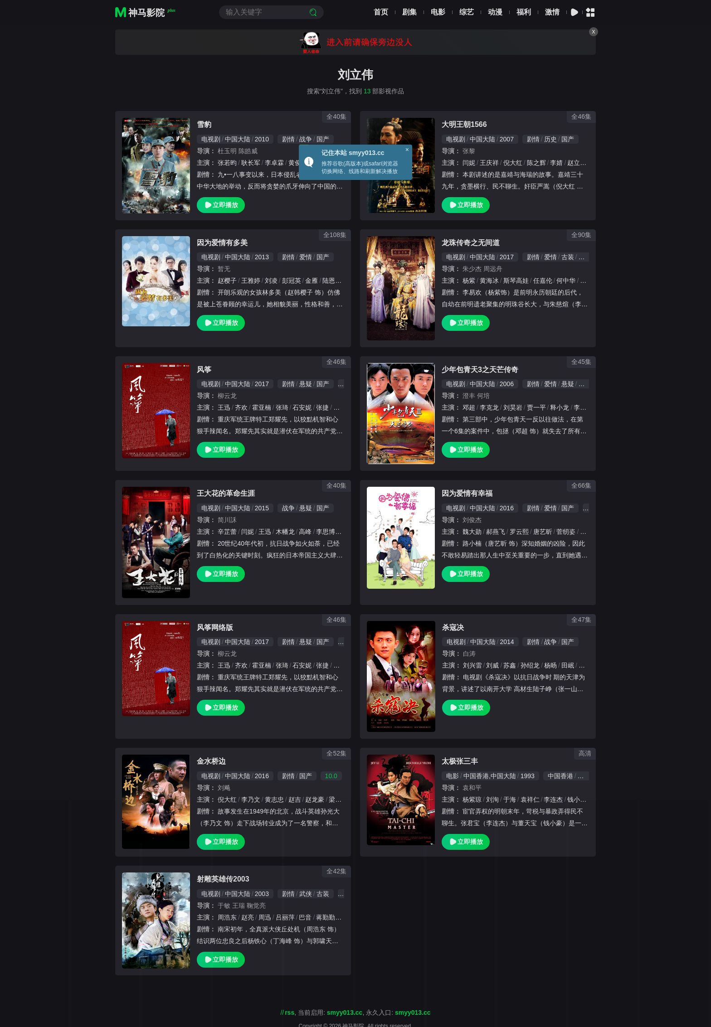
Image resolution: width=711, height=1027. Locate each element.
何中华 (565, 280)
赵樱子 (227, 280)
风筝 (204, 369)
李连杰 (553, 799)
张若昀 (227, 162)
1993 (528, 776)
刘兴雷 (472, 665)
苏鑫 (509, 665)
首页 (381, 12)
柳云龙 (227, 395)
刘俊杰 (472, 519)
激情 (552, 12)
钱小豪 (576, 799)
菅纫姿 (565, 531)
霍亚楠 (261, 407)
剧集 (409, 12)
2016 (507, 508)
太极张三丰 (460, 761)
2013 (262, 257)
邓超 (469, 407)
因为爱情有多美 (222, 243)
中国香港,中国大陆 (489, 776)
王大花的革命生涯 (226, 493)
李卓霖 (274, 162)
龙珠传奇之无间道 (471, 243)
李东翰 (583, 407)
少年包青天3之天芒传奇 (480, 369)
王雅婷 (250, 280)
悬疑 (305, 384)
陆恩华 (331, 280)
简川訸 (227, 519)
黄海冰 (489, 280)
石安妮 (302, 407)
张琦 (282, 407)
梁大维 (338, 799)
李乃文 (250, 799)
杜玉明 (227, 151)
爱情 (305, 257)
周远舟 (492, 268)
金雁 (311, 280)
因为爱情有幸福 (467, 493)
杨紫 (469, 280)
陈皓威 (248, 151)
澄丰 (469, 395)
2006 (507, 384)
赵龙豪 (314, 799)
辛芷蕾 (227, 531)
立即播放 (221, 205)
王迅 (224, 407)
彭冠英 (291, 280)
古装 (567, 257)
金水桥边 (211, 761)
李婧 (556, 162)
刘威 (492, 665)
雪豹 (204, 124)
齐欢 (241, 407)
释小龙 (559, 407)
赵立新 (576, 162)
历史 (550, 139)
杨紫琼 (472, 799)
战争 (305, 139)
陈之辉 (536, 162)
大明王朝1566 (464, 124)
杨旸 (550, 665)
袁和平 (472, 787)
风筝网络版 (215, 627)
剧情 (288, 139)
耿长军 (250, 162)
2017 (507, 257)
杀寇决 (453, 627)
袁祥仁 (530, 799)
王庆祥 (489, 162)
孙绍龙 (530, 665)
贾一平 (536, 407)
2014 (507, 641)
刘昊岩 (512, 407)
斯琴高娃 (516, 280)
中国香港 (560, 776)
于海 (509, 799)
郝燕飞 (495, 531)
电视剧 (210, 139)
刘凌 (271, 280)
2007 (507, 139)
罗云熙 (519, 531)
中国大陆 (237, 139)
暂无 (224, 268)
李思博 (325, 531)
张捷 (322, 407)
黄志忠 (274, 799)
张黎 (469, 151)
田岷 (567, 665)
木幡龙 (285, 531)
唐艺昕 (542, 531)
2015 (262, 508)
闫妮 (469, 162)
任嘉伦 (542, 280)
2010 (262, 139)
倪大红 (512, 162)
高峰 (305, 531)
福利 (523, 12)
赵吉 (294, 799)
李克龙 (489, 407)
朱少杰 (472, 268)
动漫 (495, 12)
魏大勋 (472, 531)
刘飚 (224, 787)
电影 (438, 12)
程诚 (586, 280)
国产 (323, 139)
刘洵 (492, 799)
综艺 (466, 12)
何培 (483, 395)
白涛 (469, 653)
